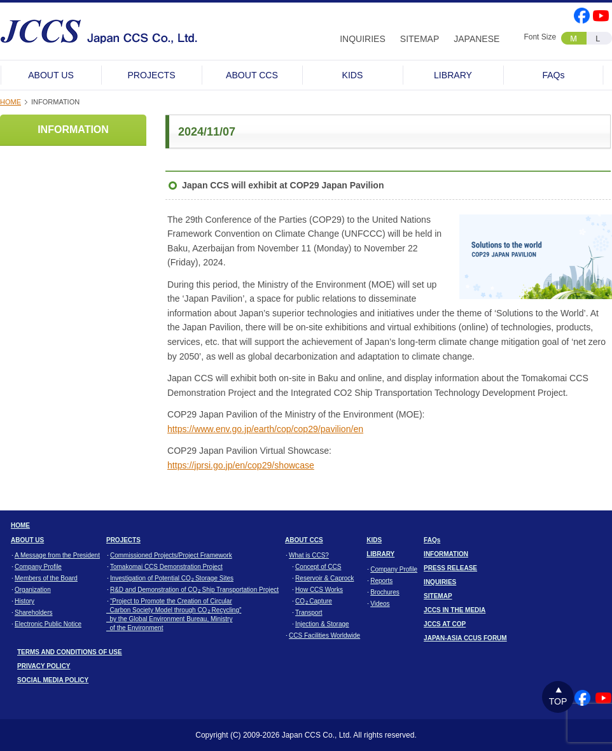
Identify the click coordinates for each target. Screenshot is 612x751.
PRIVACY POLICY (44, 666)
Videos (379, 603)
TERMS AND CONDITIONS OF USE (69, 652)
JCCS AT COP (445, 624)
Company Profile (38, 566)
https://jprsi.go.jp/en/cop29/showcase (240, 465)
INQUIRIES (363, 39)
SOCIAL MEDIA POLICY (52, 680)
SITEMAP (419, 39)
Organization (33, 589)
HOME (10, 102)
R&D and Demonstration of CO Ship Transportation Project (194, 589)
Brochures (385, 592)
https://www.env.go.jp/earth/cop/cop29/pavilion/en (265, 429)
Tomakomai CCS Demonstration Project (166, 566)
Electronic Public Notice (48, 624)
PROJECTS (151, 75)
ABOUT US (51, 75)
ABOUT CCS (252, 75)
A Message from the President (57, 555)
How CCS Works (319, 589)
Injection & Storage (322, 624)
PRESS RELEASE (450, 568)
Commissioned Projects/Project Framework (171, 555)
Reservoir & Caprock (324, 578)
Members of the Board (46, 578)
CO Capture (313, 601)
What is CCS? (309, 555)
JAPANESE (476, 39)
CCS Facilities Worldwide (324, 635)
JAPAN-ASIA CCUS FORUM (465, 638)
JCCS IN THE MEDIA (454, 610)
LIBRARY (453, 75)
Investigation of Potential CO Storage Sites (171, 578)
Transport (308, 612)
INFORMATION (73, 129)
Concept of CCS (318, 566)
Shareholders (33, 612)
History (24, 601)
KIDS (352, 75)
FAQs (553, 75)
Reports (381, 580)
